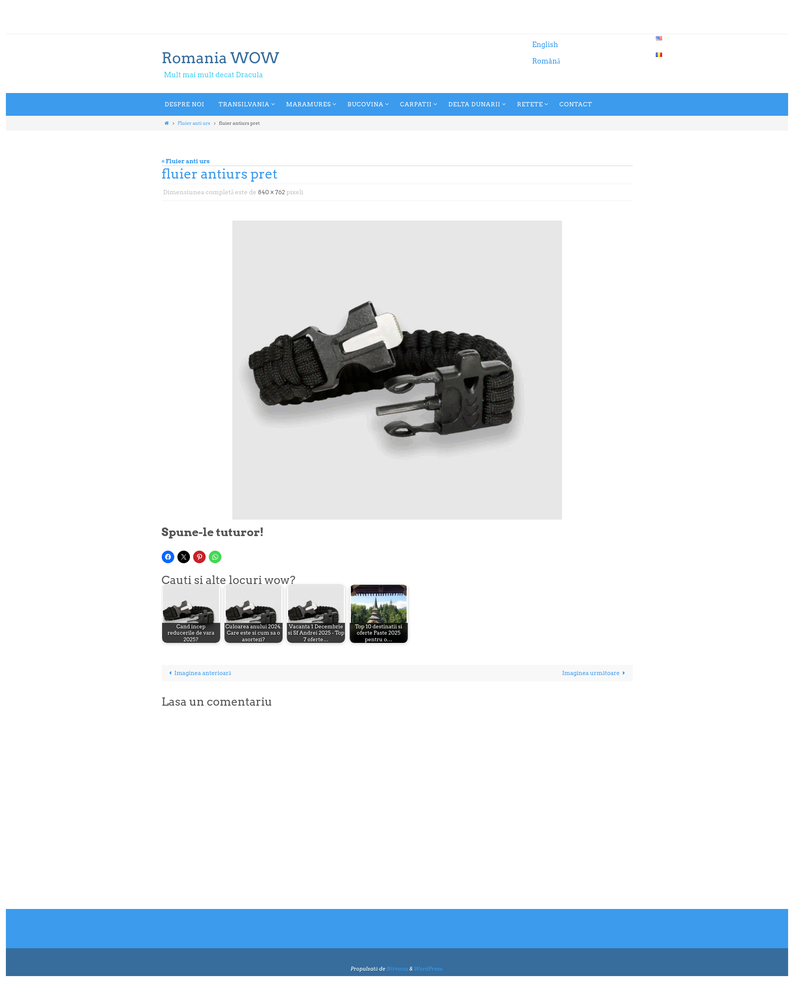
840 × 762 (272, 192)
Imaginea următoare (594, 673)
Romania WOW (220, 58)
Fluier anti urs (194, 123)
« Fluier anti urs (186, 161)
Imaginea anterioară (199, 673)
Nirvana (397, 969)
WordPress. (429, 969)
